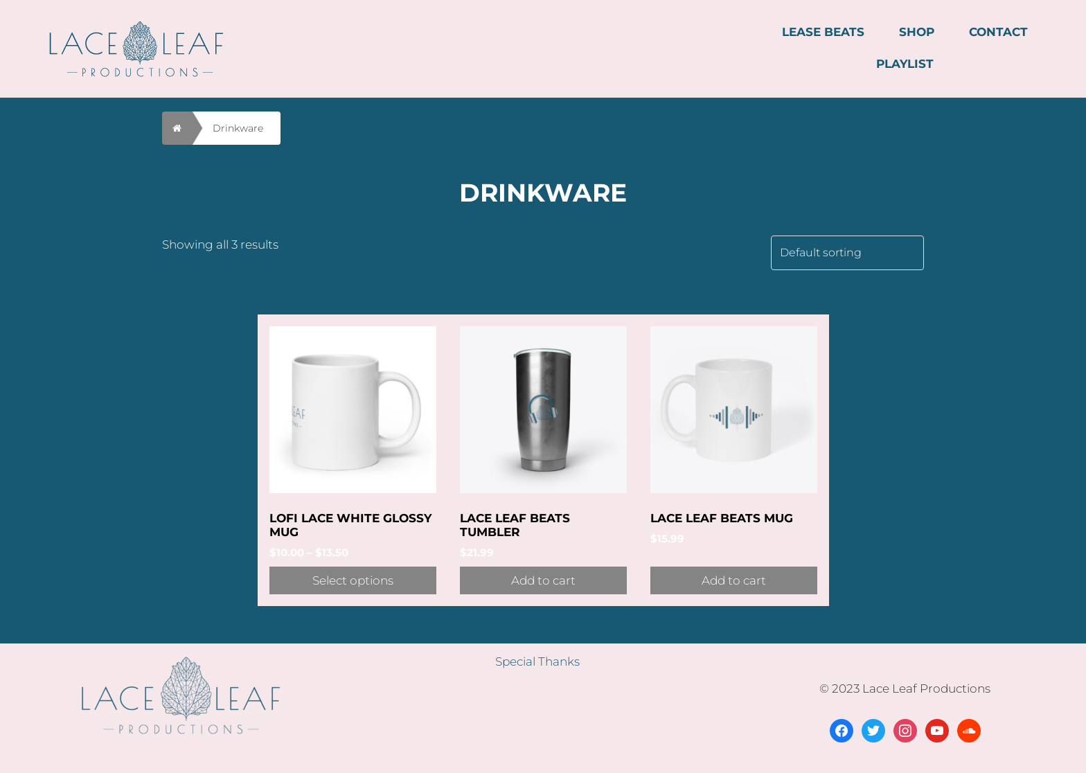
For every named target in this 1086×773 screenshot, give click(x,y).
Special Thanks (537, 661)
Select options (352, 580)
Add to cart (543, 580)
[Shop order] (847, 253)
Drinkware (238, 128)
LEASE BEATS (823, 32)
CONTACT (998, 32)
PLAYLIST (905, 64)
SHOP (916, 32)
